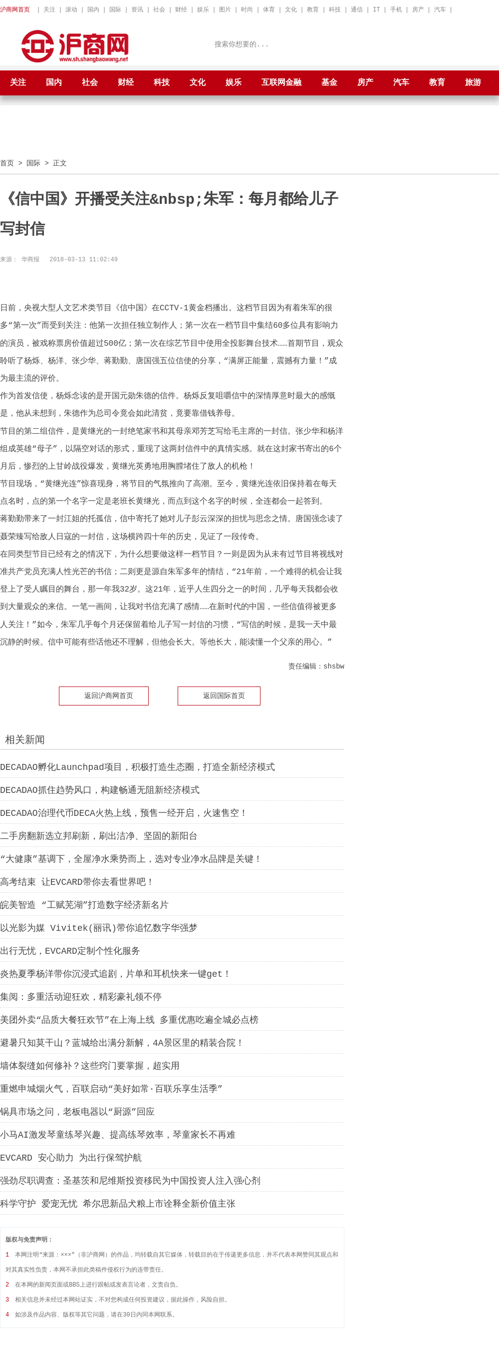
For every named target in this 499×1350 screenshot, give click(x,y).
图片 (225, 9)
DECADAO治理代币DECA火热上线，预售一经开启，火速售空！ (124, 813)
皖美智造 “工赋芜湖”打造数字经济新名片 (84, 905)
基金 (329, 82)
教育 (313, 9)
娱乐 (203, 9)
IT (376, 9)
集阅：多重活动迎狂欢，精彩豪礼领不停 (81, 997)
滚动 (71, 9)
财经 (181, 9)
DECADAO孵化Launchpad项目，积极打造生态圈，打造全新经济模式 (137, 767)
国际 (115, 9)
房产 (418, 9)
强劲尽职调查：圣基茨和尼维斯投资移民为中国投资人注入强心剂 (130, 1181)
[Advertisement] (249, 135)
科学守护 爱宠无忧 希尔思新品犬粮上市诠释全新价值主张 (118, 1204)
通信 (357, 9)
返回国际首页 (224, 695)
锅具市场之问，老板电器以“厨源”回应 (77, 1112)
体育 (269, 9)
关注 (49, 9)
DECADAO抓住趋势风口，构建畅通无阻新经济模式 (100, 790)
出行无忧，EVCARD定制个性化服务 (70, 951)
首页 (7, 162)
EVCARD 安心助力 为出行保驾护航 (71, 1158)
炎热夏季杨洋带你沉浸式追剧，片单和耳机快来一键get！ (116, 974)
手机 (396, 9)
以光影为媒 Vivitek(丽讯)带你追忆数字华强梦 (99, 928)
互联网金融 (281, 82)
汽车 (440, 9)
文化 (291, 9)
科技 (335, 9)
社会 (159, 9)
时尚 (247, 9)
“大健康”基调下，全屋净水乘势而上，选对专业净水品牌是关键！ (131, 859)
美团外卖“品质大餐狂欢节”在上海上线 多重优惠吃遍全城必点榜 (129, 1020)
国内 (93, 9)
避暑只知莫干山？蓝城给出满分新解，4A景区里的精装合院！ (122, 1043)
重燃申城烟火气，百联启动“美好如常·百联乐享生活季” (111, 1089)
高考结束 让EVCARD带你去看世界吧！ (77, 882)
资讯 (137, 9)
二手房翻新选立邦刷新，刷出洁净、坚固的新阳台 (99, 836)
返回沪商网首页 (108, 695)
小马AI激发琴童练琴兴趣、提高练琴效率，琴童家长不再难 (118, 1135)
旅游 (473, 82)
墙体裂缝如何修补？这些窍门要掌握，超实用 (90, 1066)
